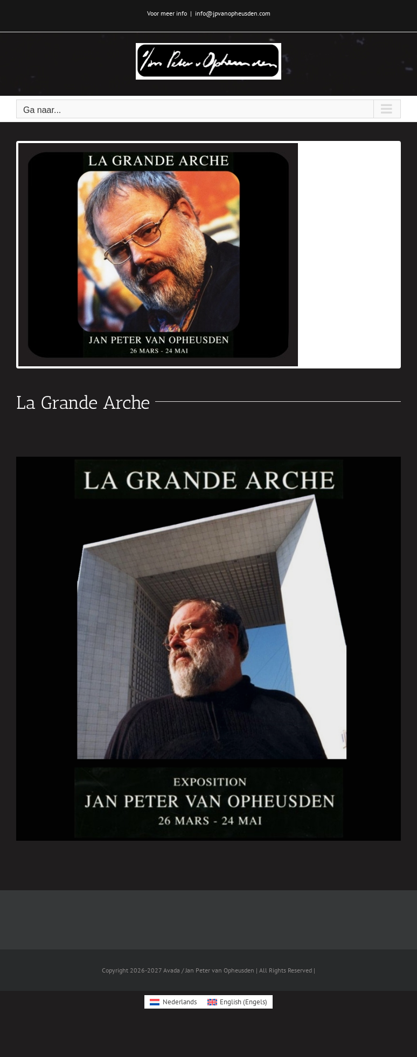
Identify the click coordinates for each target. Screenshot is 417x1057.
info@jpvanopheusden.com (232, 13)
